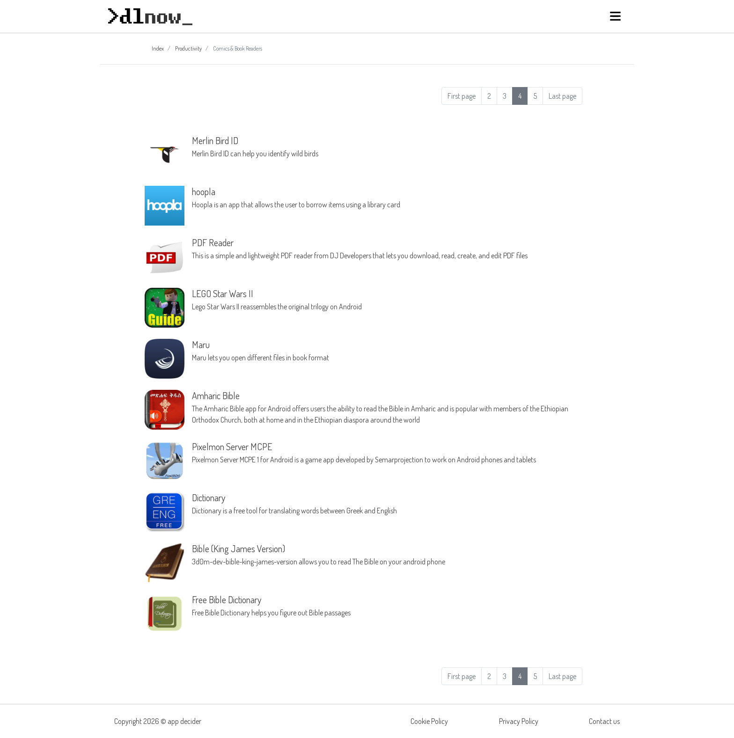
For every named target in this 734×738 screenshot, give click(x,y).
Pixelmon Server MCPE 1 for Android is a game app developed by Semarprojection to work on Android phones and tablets (387, 452)
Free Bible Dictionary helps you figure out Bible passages (387, 605)
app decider (184, 721)
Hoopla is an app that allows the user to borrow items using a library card (387, 197)
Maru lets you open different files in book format (387, 350)
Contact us (604, 721)
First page (462, 96)
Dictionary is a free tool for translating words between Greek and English (387, 503)
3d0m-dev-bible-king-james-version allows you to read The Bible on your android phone (387, 554)
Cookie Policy (429, 721)
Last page (562, 96)
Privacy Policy (518, 721)
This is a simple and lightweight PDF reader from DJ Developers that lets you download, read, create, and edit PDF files (387, 248)
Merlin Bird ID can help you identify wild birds (387, 146)
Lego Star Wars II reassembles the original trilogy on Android (387, 299)
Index (158, 48)
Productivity (188, 48)
